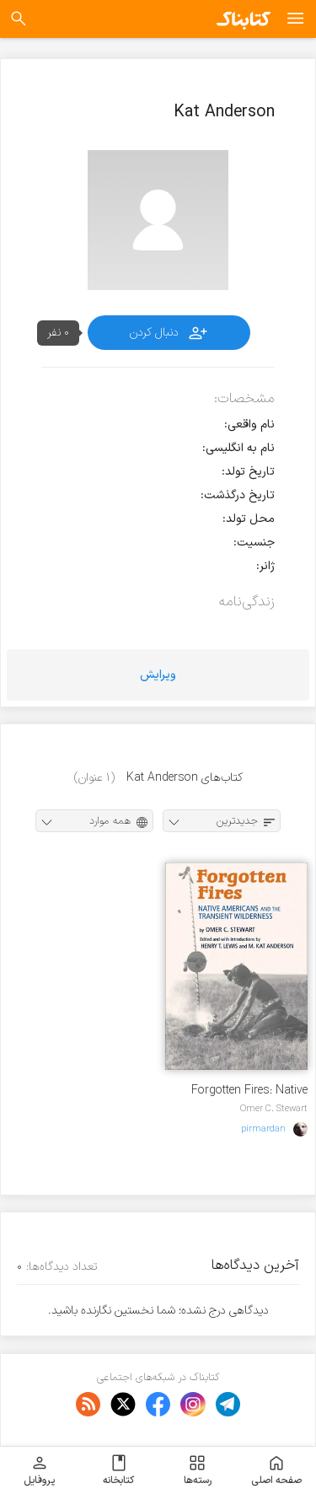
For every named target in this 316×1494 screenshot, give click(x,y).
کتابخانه (118, 1470)
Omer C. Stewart (274, 1108)
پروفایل (39, 1470)
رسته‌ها (198, 1470)
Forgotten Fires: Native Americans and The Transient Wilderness (249, 1090)
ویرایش (158, 675)
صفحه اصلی (276, 1470)
